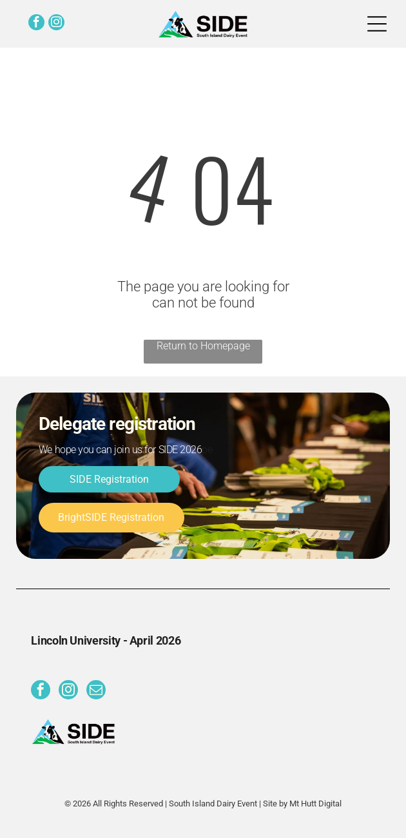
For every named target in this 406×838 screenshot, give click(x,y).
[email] (96, 691)
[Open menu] (377, 24)
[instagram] (56, 24)
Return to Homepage (203, 346)
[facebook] (36, 24)
